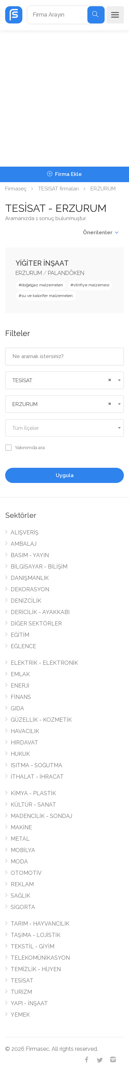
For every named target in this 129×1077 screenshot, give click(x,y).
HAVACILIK (25, 731)
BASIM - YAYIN (30, 555)
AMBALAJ (23, 544)
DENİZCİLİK (26, 600)
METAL (20, 839)
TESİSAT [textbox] (22, 380)
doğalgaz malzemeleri (42, 285)
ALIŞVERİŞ (25, 532)
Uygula (65, 475)
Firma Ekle (64, 174)
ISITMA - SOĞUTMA (36, 765)
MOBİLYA (23, 850)
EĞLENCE (23, 646)
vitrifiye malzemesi (91, 285)
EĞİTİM (20, 635)
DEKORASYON (30, 589)
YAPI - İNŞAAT (29, 1003)
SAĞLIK (20, 895)
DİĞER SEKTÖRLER (36, 623)
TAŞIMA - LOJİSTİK (36, 935)
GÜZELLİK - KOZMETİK (41, 720)
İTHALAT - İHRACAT (37, 776)
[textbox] (64, 428)
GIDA (17, 708)
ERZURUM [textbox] (24, 404)
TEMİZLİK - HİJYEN (36, 969)
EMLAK (20, 674)
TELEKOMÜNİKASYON (40, 958)
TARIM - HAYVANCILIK (40, 923)
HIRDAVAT (24, 742)
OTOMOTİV (26, 873)
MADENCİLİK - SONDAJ (41, 816)
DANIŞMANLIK (30, 578)
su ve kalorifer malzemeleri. (47, 295)
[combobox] (64, 380)
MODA (19, 861)
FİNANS (21, 697)
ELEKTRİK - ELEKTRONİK (44, 663)
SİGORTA (23, 907)
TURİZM (21, 992)
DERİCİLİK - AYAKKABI (40, 612)
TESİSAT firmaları (58, 189)
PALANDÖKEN (66, 273)
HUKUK (20, 754)
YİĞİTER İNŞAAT (42, 263)
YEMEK (20, 1014)
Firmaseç (15, 189)
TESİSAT (22, 980)
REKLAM (22, 884)
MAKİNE (21, 827)
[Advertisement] (64, 98)
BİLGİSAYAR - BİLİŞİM (39, 566)
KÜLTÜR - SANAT (33, 804)
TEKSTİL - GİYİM (32, 946)
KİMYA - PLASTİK (33, 793)
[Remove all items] (108, 379)
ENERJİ (20, 685)
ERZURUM (28, 273)
